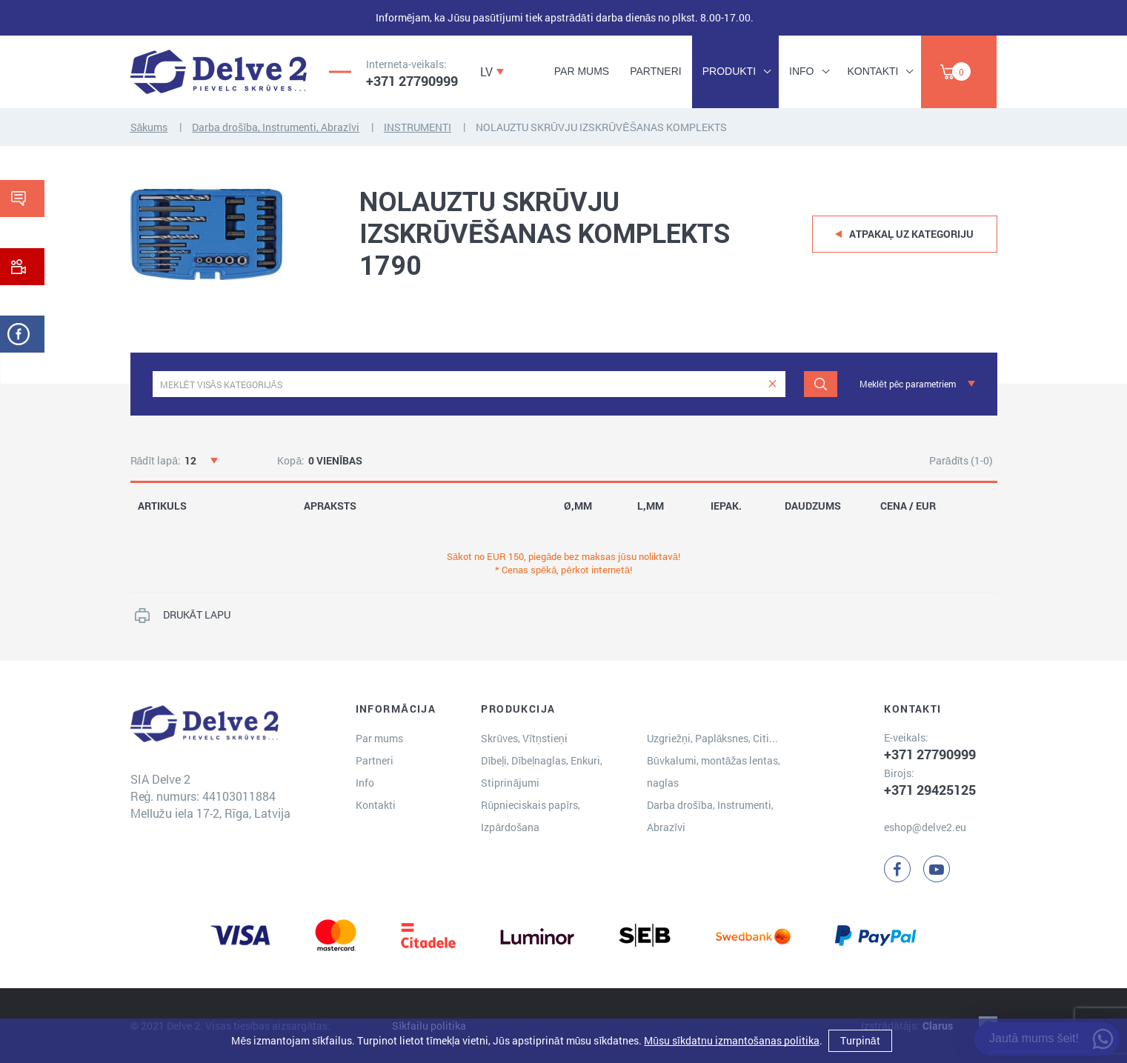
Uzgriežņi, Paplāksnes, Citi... (713, 738)
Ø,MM (578, 506)
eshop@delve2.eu (925, 827)
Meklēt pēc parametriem (908, 384)
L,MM (650, 506)
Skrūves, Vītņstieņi (524, 738)
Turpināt (860, 1040)
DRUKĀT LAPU (196, 614)
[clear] (772, 384)
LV (486, 71)
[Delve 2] (218, 72)
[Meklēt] (820, 384)
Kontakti (873, 71)
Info (801, 71)
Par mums (581, 71)
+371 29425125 (930, 790)
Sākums (149, 127)
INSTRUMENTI (417, 127)
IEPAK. (726, 506)
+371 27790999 (412, 81)
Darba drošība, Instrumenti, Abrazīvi (275, 127)
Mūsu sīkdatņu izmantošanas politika (731, 1040)
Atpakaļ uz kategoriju (911, 234)
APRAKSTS (330, 506)
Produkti (729, 71)
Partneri (656, 71)
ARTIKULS (162, 506)
